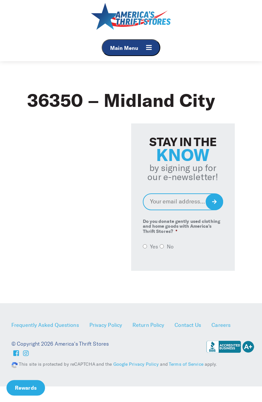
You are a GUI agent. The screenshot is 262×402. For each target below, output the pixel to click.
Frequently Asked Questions (45, 325)
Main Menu (131, 47)
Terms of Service (186, 364)
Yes (154, 247)
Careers (221, 325)
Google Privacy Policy (136, 364)
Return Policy (148, 325)
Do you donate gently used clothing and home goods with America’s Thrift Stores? (181, 226)
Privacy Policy (105, 325)
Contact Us (188, 325)
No (170, 247)
